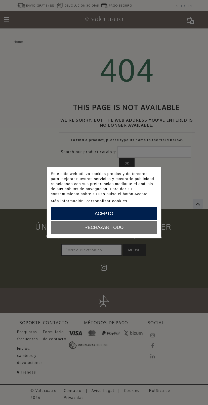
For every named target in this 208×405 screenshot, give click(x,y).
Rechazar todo (104, 227)
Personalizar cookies (106, 201)
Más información (67, 201)
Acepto (104, 213)
